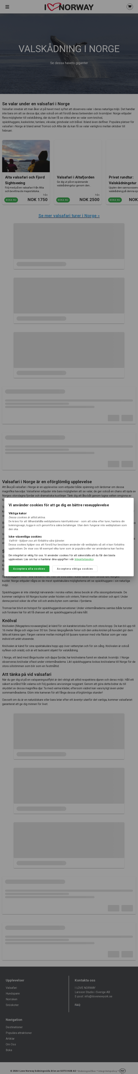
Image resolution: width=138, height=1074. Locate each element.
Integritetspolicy (84, 559)
